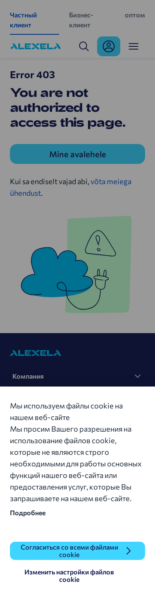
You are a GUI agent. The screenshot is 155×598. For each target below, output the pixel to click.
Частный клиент (23, 20)
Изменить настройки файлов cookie (69, 575)
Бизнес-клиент (81, 20)
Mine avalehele (77, 154)
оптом (135, 15)
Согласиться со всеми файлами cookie (69, 550)
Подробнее (27, 512)
